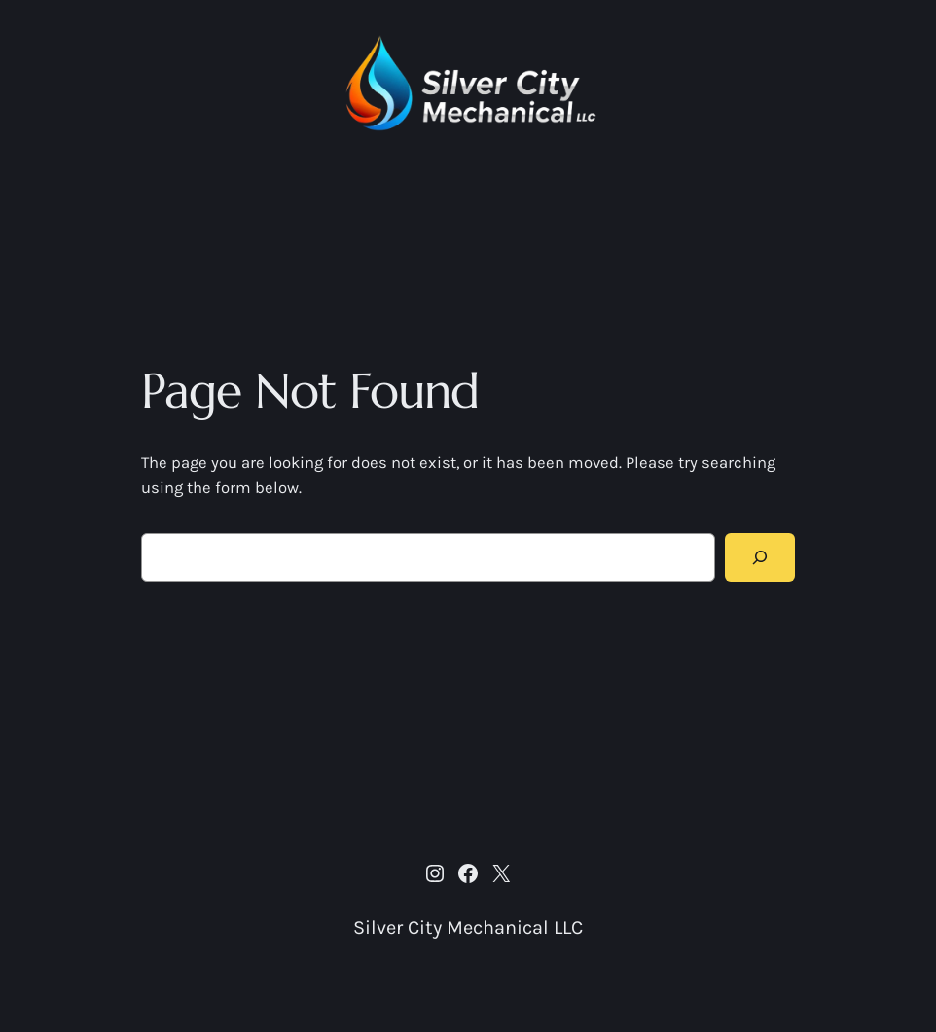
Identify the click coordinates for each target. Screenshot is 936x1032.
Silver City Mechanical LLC (468, 927)
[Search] (760, 557)
